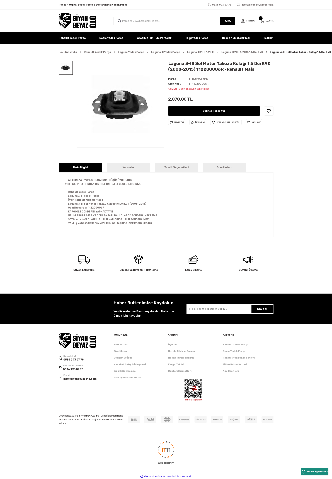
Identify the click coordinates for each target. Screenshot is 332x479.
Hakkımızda (120, 344)
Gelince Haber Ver (214, 111)
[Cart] (266, 21)
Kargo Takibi (176, 364)
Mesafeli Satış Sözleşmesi (129, 364)
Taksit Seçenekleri (176, 167)
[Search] (173, 21)
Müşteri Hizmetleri (180, 371)
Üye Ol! (172, 344)
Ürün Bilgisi (80, 167)
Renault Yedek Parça (235, 344)
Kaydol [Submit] (262, 309)
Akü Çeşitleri (231, 371)
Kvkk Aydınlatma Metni (127, 377)
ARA (226, 21)
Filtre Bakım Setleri (235, 364)
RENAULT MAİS (201, 78)
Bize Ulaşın (120, 351)
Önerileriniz (224, 167)
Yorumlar (128, 167)
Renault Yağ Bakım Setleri (239, 357)
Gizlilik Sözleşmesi (124, 371)
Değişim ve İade (122, 357)
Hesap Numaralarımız (181, 357)
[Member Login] (247, 21)
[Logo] (77, 21)
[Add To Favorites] (268, 111)
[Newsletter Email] (229, 309)
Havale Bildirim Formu (181, 351)
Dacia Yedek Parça (234, 351)
